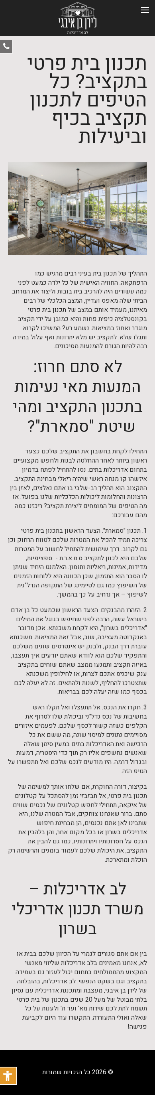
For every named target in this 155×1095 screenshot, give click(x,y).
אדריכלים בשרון (126, 832)
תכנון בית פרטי (47, 310)
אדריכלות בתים (108, 470)
